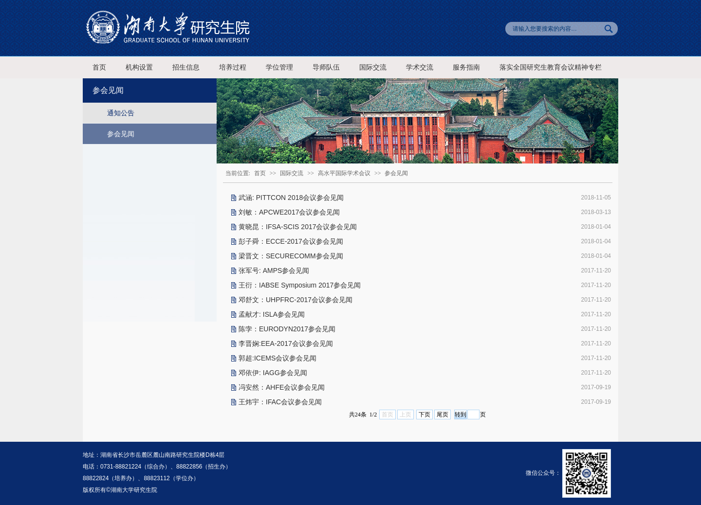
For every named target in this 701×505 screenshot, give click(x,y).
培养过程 (232, 67)
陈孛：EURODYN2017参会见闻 (287, 329)
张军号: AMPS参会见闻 (274, 270)
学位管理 (279, 67)
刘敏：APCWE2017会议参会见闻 (289, 212)
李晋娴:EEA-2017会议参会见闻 (286, 343)
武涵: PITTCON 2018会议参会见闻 (291, 197)
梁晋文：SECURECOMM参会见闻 (291, 256)
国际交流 (373, 67)
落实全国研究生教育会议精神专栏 (550, 67)
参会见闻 (120, 134)
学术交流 (419, 67)
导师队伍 (326, 67)
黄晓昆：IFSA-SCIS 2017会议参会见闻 (298, 227)
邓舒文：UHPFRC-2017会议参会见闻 (295, 300)
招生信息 (186, 67)
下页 (424, 414)
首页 (99, 67)
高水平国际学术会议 (344, 173)
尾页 (442, 414)
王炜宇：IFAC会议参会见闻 (280, 402)
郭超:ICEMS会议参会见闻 (277, 358)
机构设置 (139, 67)
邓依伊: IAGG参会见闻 (273, 373)
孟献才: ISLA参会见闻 (272, 314)
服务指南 (466, 67)
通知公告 (120, 113)
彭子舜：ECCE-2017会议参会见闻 (291, 241)
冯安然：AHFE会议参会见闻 (282, 387)
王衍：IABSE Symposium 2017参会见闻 (300, 285)
